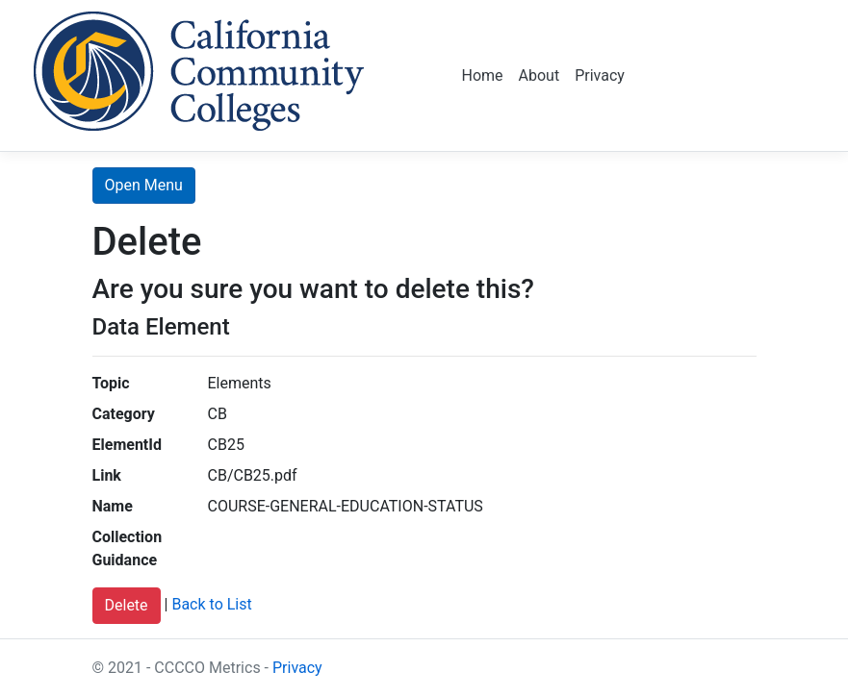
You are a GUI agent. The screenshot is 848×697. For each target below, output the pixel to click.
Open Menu (144, 185)
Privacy (600, 75)
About (539, 75)
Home (482, 75)
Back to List (211, 605)
